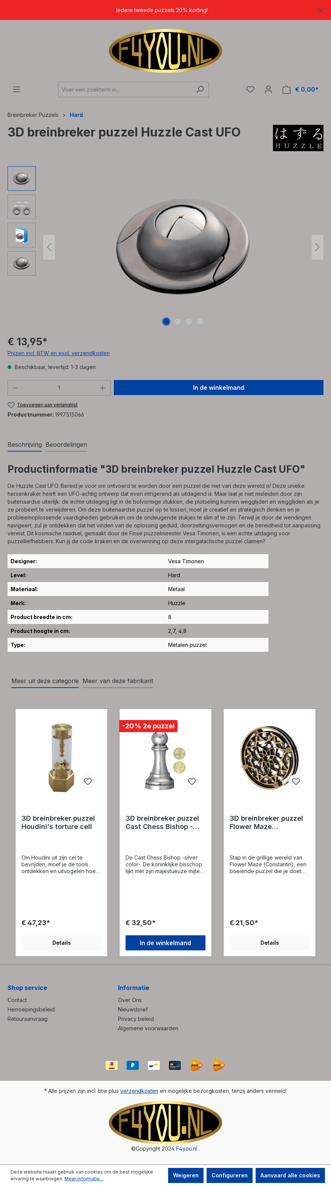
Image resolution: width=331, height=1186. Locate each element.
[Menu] (17, 89)
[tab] (25, 445)
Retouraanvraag (28, 1019)
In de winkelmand (218, 387)
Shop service (27, 987)
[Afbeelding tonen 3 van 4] (189, 322)
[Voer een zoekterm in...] (125, 89)
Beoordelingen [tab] (66, 444)
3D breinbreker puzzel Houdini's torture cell (58, 822)
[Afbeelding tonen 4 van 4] (200, 322)
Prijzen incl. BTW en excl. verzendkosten (59, 353)
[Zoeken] (200, 89)
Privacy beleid (136, 1019)
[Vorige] (49, 247)
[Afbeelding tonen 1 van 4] (166, 322)
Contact (17, 1000)
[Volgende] (317, 247)
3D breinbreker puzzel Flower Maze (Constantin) (266, 822)
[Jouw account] (268, 89)
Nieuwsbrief (133, 1009)
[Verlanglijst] (250, 89)
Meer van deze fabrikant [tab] (118, 681)
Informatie (133, 987)
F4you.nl (186, 1148)
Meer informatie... (83, 1178)
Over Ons (130, 1000)
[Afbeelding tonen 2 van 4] (178, 322)
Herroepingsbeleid (31, 1009)
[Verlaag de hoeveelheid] (15, 387)
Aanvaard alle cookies (290, 1175)
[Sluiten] (320, 9)
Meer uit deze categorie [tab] (45, 681)
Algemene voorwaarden (148, 1028)
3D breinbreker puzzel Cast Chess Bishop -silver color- (162, 822)
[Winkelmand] (300, 89)
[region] (165, 10)
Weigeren (186, 1175)
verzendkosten (139, 1091)
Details (61, 942)
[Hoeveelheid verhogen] (103, 387)
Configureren (229, 1175)
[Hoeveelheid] (59, 387)
